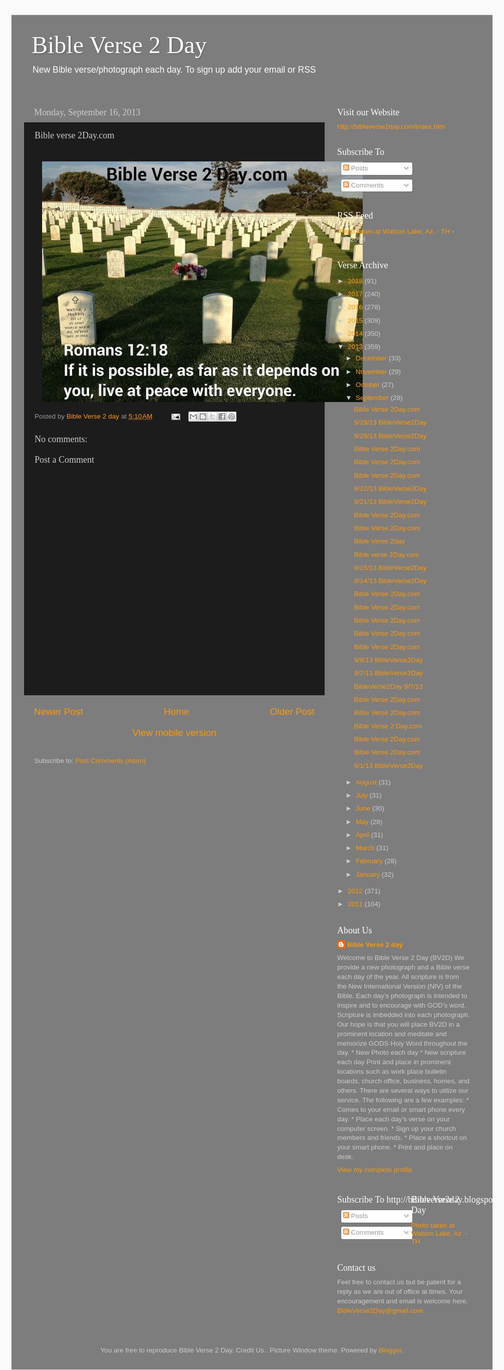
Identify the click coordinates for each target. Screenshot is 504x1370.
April (363, 835)
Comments (363, 185)
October (369, 384)
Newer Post (58, 711)
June (364, 808)
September (373, 398)
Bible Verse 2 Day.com (388, 726)
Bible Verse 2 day (375, 944)
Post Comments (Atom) (111, 760)
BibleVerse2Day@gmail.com (380, 1310)
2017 (356, 294)
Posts (355, 168)
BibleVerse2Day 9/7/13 (388, 686)
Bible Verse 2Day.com (387, 409)
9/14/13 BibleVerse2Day (390, 580)
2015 (356, 320)
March (366, 848)
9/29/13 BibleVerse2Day (390, 422)
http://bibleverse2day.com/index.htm (391, 126)
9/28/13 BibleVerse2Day (390, 436)
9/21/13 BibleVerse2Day (390, 501)
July (363, 795)
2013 (356, 346)
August (367, 782)
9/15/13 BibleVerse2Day (390, 567)
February (370, 861)
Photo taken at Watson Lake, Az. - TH (393, 231)
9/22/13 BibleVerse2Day (390, 488)
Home (176, 711)
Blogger (390, 1350)
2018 (356, 281)
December (372, 358)
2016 (356, 307)
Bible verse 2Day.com (386, 554)
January (369, 874)
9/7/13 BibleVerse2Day (388, 673)
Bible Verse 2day (379, 541)
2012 (356, 891)
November (372, 371)
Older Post (292, 711)
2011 (356, 904)
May (363, 822)
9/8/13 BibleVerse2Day (388, 660)
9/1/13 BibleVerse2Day (388, 765)
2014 (356, 333)
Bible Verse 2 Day (119, 45)
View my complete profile (374, 1169)
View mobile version (174, 732)
